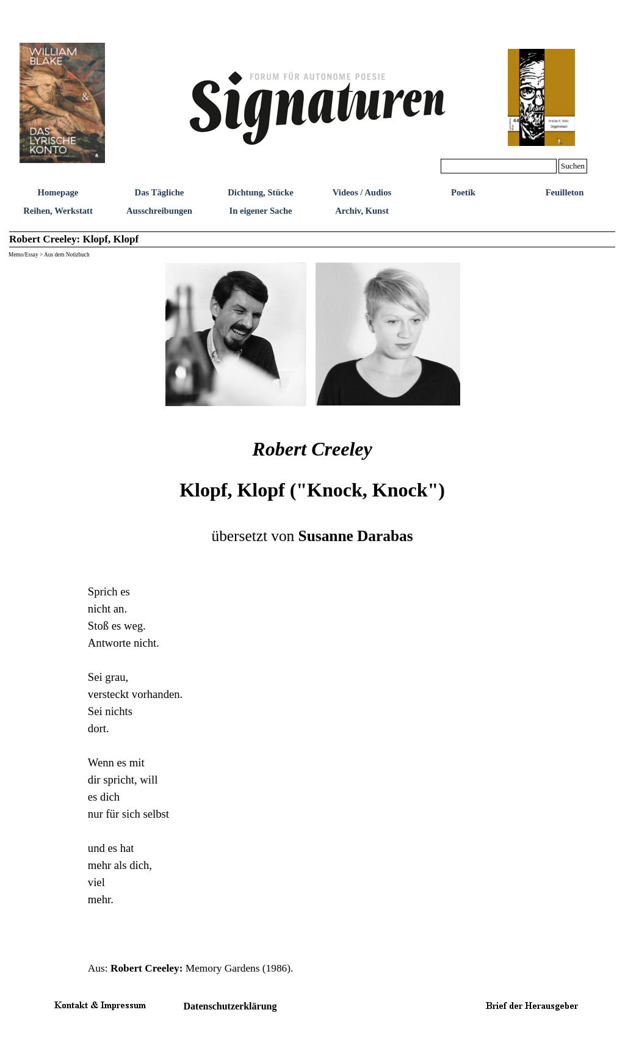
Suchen (573, 165)
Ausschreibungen (159, 211)
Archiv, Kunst (362, 211)
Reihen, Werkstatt (58, 211)
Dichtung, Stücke (261, 192)
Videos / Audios (362, 192)
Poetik (463, 192)
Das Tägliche (159, 192)
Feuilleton (565, 192)
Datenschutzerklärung (230, 1006)
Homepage (58, 192)
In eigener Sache (260, 211)
